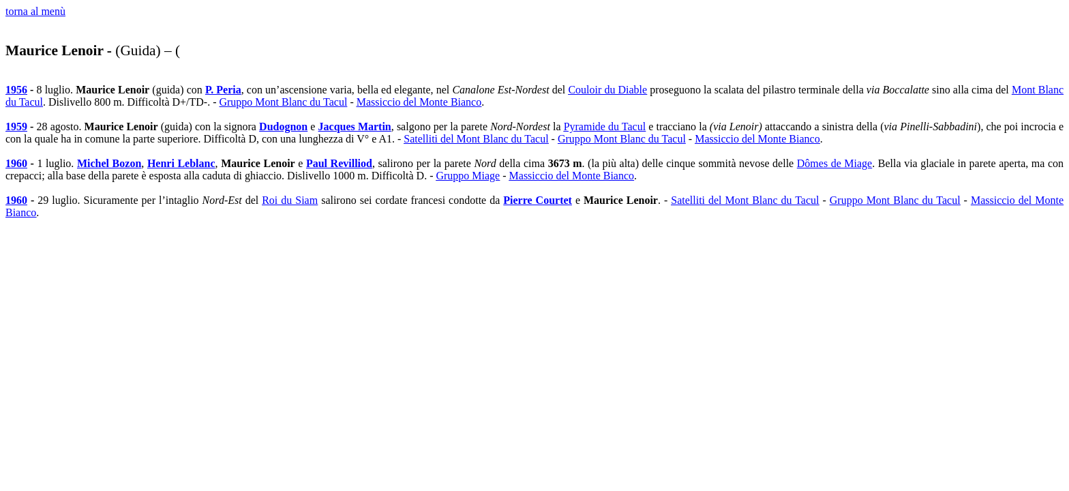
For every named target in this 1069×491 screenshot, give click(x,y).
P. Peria (223, 89)
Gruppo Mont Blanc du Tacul (283, 102)
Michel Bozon (109, 163)
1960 (16, 163)
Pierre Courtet (537, 200)
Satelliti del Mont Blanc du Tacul (476, 139)
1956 (16, 89)
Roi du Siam (290, 200)
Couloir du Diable (607, 89)
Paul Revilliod (339, 163)
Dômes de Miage (834, 163)
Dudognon (283, 126)
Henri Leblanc (181, 163)
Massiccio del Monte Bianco (419, 102)
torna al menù (35, 11)
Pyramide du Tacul (605, 126)
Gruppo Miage (468, 175)
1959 (16, 126)
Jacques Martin (354, 126)
